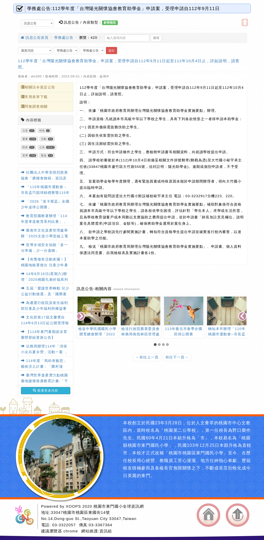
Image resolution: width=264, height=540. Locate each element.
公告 (42, 147)
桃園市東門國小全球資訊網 (119, 506)
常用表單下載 (34, 97)
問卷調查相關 (34, 106)
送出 (111, 50)
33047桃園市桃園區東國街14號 (80, 512)
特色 (42, 130)
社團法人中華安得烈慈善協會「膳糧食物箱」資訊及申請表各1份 (44, 178)
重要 (25, 138)
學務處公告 (63, 38)
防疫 (25, 147)
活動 (44, 138)
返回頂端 (237, 515)
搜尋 (156, 38)
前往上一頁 (147, 357)
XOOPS (73, 506)
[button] (156, 345)
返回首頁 (208, 515)
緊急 (44, 155)
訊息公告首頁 (35, 38)
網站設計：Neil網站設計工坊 (25, 516)
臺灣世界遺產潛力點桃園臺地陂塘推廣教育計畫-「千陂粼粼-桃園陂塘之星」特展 (44, 380)
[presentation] (81, 316)
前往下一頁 (176, 357)
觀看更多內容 (45, 390)
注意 (25, 130)
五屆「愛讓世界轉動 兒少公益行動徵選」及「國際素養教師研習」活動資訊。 (45, 294)
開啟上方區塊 (245, 22)
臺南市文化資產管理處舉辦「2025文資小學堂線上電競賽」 (44, 236)
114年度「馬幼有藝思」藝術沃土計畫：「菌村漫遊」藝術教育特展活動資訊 (44, 366)
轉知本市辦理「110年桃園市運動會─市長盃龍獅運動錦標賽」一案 (227, 334)
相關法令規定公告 (38, 87)
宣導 (25, 155)
